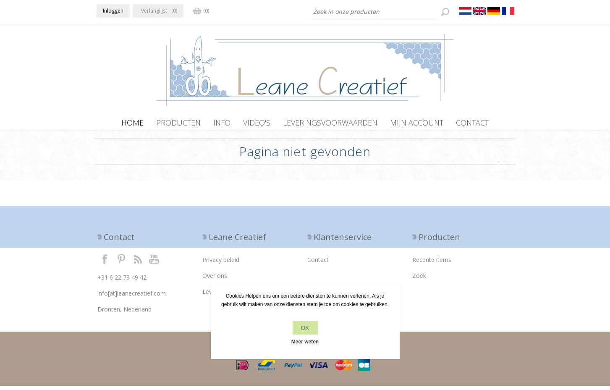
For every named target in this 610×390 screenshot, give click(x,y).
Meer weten (305, 342)
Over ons (214, 280)
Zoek (419, 280)
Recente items (431, 264)
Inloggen (113, 10)
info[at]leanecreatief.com (131, 297)
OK (305, 328)
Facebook (105, 263)
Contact (318, 264)
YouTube (154, 263)
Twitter (121, 263)
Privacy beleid (220, 264)
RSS (138, 263)
